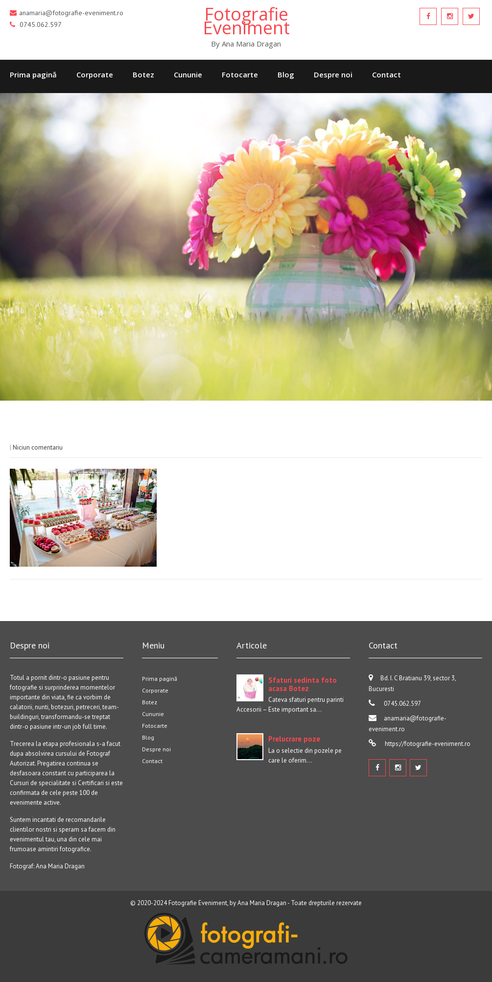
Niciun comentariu (38, 447)
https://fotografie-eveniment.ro (426, 744)
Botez (143, 74)
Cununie (188, 74)
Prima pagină (33, 74)
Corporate (94, 74)
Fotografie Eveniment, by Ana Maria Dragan (227, 903)
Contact (386, 74)
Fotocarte (240, 74)
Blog (286, 74)
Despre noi (333, 74)
